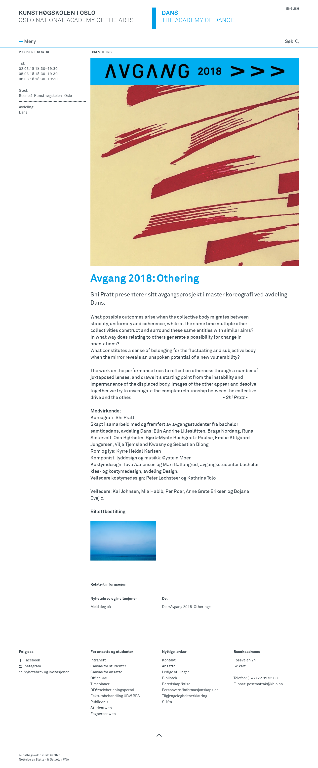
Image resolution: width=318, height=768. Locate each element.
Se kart (240, 666)
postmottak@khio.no (265, 684)
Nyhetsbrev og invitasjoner (44, 672)
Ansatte (168, 666)
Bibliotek (169, 678)
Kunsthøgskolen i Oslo (34, 755)
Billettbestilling (107, 511)
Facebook (29, 660)
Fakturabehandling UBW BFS (115, 696)
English (292, 8)
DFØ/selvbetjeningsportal (112, 690)
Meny (27, 41)
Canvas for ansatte (106, 672)
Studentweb (101, 708)
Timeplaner (100, 684)
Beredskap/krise (176, 684)
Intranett (98, 660)
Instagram (30, 666)
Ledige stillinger (175, 672)
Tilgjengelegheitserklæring (184, 696)
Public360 (99, 702)
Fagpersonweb (103, 714)
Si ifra (167, 702)
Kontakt (169, 660)
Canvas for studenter (108, 666)
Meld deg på (100, 607)
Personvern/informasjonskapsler (190, 690)
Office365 (98, 678)
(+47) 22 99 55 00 (262, 678)
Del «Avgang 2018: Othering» (186, 607)
